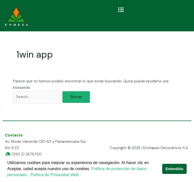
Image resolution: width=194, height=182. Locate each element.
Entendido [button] (174, 169)
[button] (121, 10)
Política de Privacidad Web (55, 175)
